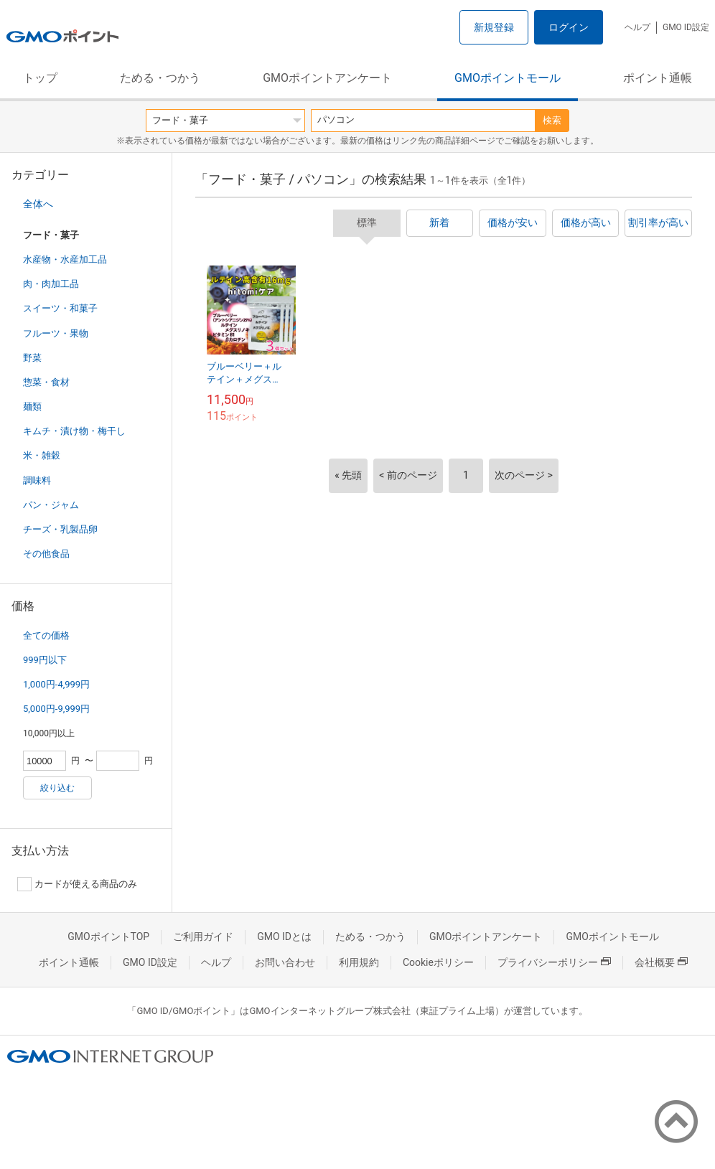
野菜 (32, 357)
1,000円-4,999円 (56, 684)
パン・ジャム (51, 504)
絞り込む (57, 788)
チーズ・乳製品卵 (60, 529)
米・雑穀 (41, 455)
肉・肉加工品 (51, 283)
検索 (552, 120)
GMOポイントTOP (108, 936)
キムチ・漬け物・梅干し (74, 431)
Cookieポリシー (438, 962)
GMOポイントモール (507, 78)
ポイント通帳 (657, 78)
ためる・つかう (160, 78)
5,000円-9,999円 (56, 708)
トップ (40, 78)
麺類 (32, 406)
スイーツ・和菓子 (60, 308)
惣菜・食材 (46, 382)
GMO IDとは (284, 936)
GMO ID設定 (686, 27)
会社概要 (661, 962)
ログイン (568, 27)
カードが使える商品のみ (77, 884)
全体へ (38, 204)
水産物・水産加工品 (65, 259)
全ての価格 (46, 635)
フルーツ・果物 (55, 333)
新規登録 (494, 27)
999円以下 (45, 659)
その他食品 (46, 553)
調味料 (37, 480)
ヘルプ (637, 27)
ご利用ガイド (203, 936)
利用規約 (359, 962)
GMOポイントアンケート (327, 78)
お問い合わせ (285, 962)
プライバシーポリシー (554, 962)
